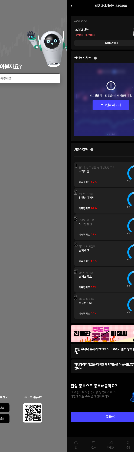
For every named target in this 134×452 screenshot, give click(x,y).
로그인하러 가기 (111, 105)
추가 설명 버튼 (95, 58)
